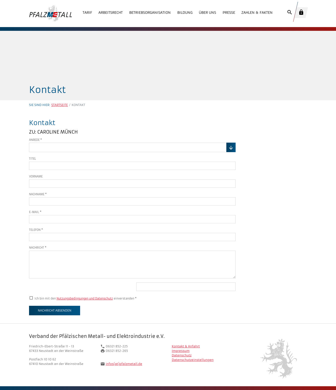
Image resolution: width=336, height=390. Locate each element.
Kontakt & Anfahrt (186, 346)
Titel (32, 158)
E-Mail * (35, 212)
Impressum (181, 351)
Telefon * (36, 230)
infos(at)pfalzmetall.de (124, 364)
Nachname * (38, 194)
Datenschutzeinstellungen (193, 360)
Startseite (59, 105)
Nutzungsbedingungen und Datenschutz (85, 298)
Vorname (36, 176)
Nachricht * (37, 247)
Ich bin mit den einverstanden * (85, 298)
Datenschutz (182, 355)
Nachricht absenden (54, 310)
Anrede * (35, 140)
